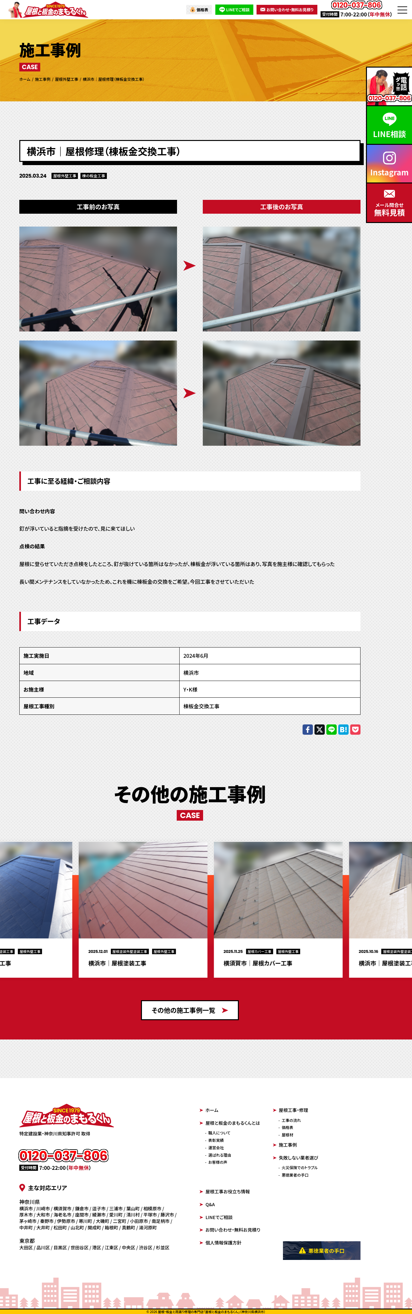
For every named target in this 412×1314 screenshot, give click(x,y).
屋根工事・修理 (290, 1110)
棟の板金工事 (93, 175)
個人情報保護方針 (220, 1242)
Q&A (207, 1204)
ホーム (209, 1110)
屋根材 (287, 1134)
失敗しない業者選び (295, 1157)
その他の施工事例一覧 (190, 1010)
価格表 (199, 10)
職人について (219, 1132)
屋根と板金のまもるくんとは (230, 1123)
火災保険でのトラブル (300, 1167)
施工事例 (285, 1145)
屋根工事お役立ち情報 (225, 1191)
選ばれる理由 (219, 1155)
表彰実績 (216, 1140)
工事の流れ (291, 1120)
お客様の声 (217, 1162)
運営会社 (216, 1147)
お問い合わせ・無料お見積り (287, 9)
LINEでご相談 (234, 10)
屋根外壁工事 (64, 175)
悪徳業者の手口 (295, 1175)
